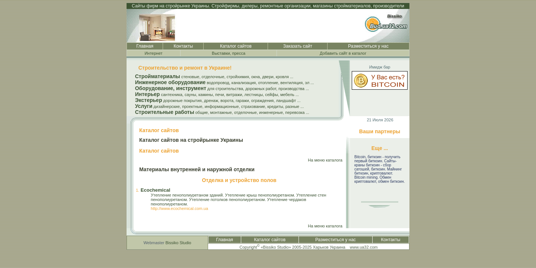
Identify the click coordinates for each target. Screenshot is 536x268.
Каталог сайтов (236, 46)
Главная (144, 46)
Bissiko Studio (178, 242)
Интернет (153, 53)
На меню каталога (325, 160)
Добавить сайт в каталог (343, 53)
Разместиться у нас (368, 46)
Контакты (183, 46)
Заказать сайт (297, 46)
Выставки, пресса (228, 53)
